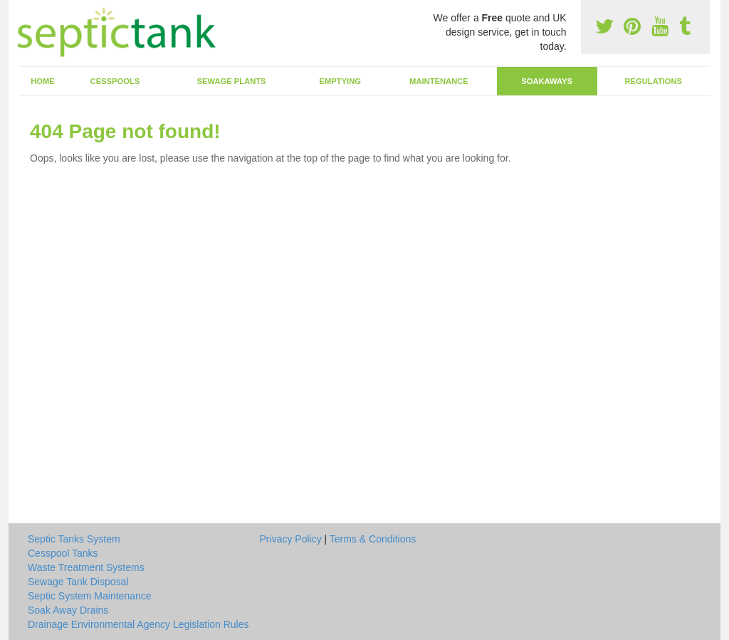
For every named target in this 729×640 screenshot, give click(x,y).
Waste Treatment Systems (86, 567)
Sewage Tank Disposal (78, 581)
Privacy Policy (291, 539)
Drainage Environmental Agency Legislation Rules (138, 624)
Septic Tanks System (74, 539)
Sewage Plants (231, 81)
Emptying (340, 81)
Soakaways (546, 81)
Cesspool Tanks (63, 553)
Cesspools (115, 81)
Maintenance (438, 81)
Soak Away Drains (68, 610)
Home (43, 81)
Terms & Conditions (373, 539)
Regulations (653, 81)
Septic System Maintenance (90, 596)
